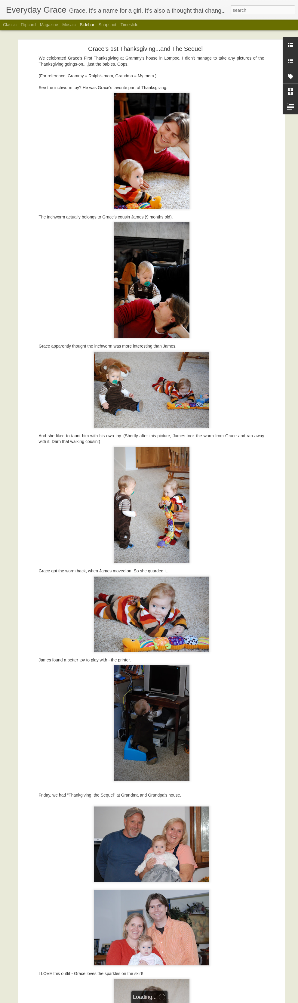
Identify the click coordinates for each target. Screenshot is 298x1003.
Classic (10, 24)
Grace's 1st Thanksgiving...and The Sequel (145, 48)
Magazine (49, 24)
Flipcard (28, 24)
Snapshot (107, 24)
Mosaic (68, 24)
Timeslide (129, 24)
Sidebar (87, 24)
